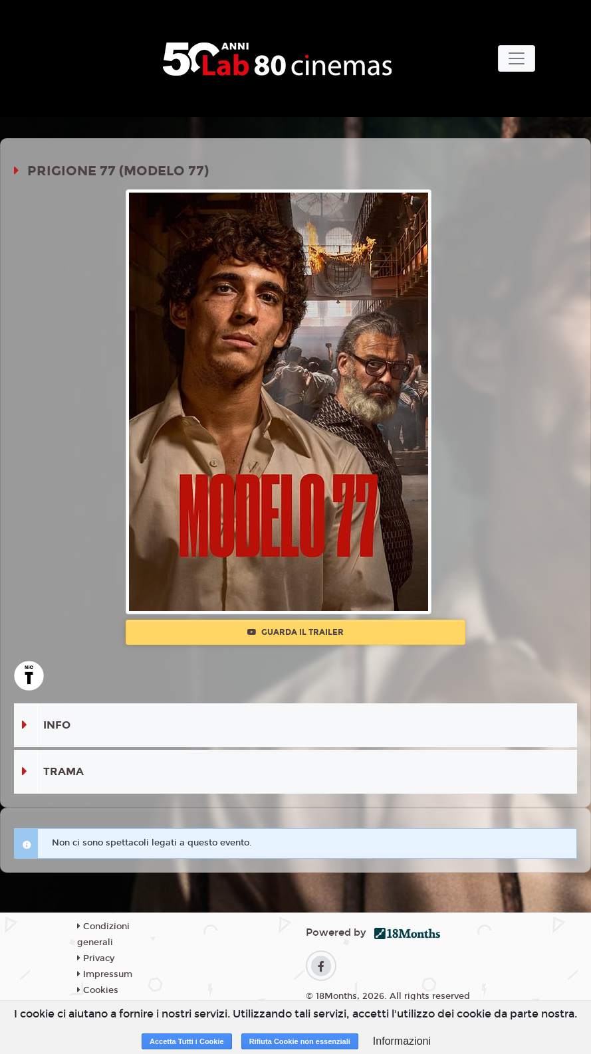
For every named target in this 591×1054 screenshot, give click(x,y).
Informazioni (402, 1041)
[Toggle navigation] (516, 58)
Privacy (95, 958)
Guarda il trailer (295, 632)
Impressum (104, 974)
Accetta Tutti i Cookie (187, 1041)
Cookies (97, 990)
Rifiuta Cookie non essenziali (299, 1041)
